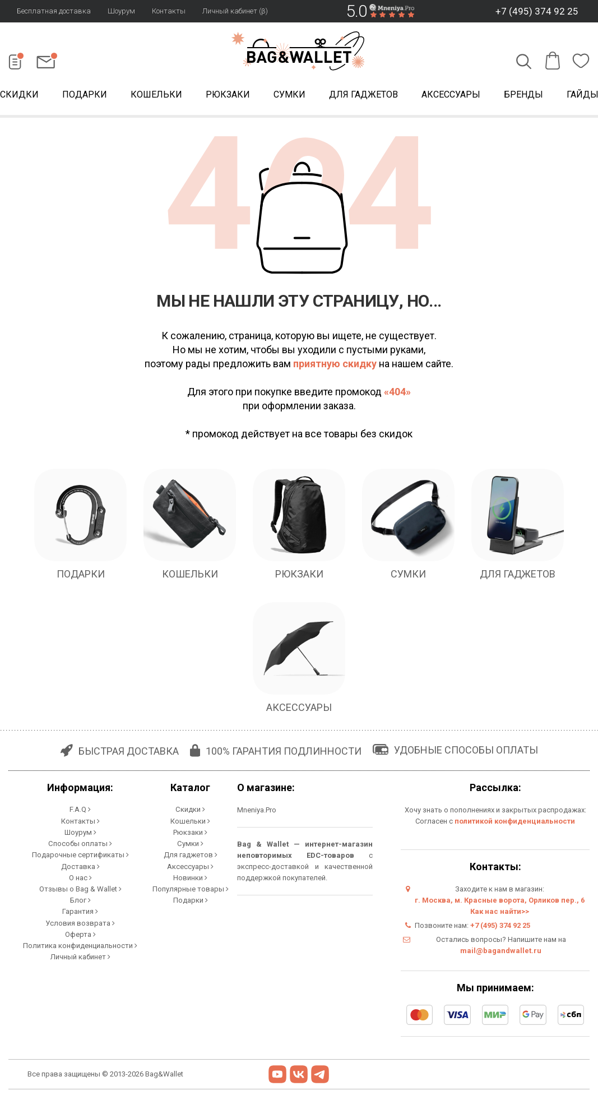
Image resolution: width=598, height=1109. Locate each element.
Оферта (80, 932)
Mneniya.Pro (256, 810)
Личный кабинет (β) (235, 11)
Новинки (190, 876)
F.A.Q (80, 809)
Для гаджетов (363, 94)
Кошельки (156, 94)
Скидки (190, 809)
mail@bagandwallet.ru (500, 950)
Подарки (84, 94)
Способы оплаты (80, 843)
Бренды (523, 94)
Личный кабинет (80, 955)
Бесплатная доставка (54, 11)
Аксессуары (450, 94)
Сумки (289, 94)
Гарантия (80, 910)
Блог (80, 899)
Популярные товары (190, 888)
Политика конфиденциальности (80, 944)
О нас (80, 876)
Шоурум (121, 11)
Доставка (80, 865)
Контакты (169, 11)
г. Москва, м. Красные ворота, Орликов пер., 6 (500, 900)
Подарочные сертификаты (80, 854)
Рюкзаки (228, 94)
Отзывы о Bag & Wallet (80, 888)
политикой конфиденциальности (515, 821)
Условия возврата (80, 921)
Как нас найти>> (499, 911)
